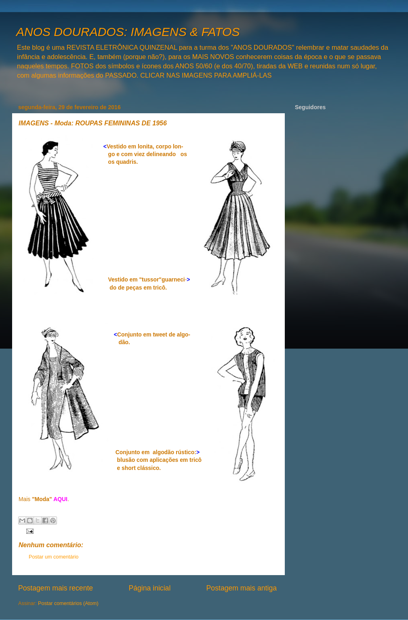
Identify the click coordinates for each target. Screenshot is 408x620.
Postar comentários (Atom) (68, 603)
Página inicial (149, 588)
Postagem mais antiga (241, 588)
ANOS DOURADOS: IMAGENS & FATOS (128, 31)
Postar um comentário (53, 557)
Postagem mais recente (55, 588)
